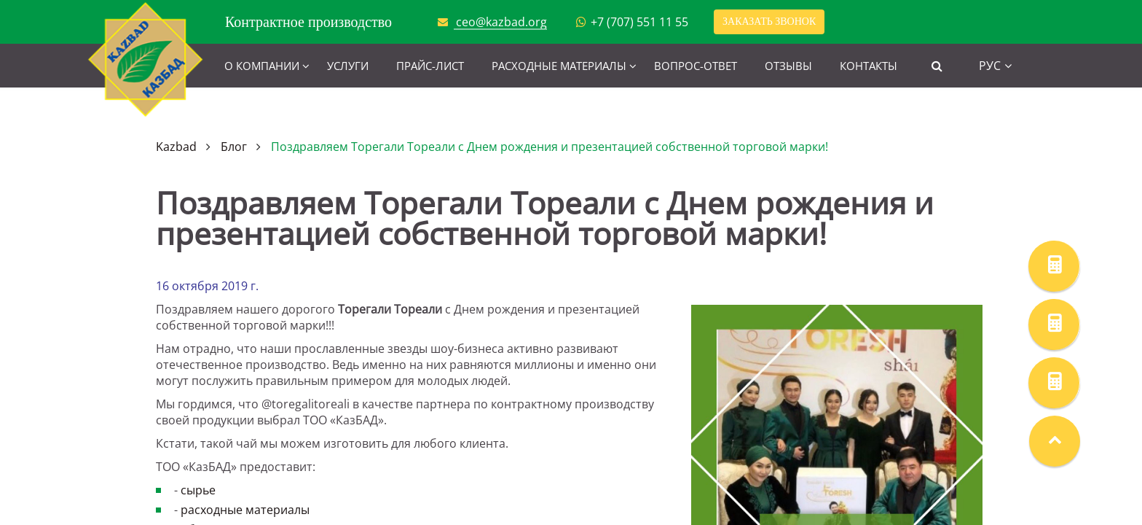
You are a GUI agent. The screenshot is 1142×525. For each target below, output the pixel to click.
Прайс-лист (430, 65)
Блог (234, 147)
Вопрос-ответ (695, 65)
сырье (198, 490)
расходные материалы (245, 510)
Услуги (348, 65)
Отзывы (788, 65)
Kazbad (176, 147)
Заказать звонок (769, 21)
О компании (261, 65)
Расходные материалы (559, 65)
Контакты (868, 65)
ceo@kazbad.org (501, 22)
